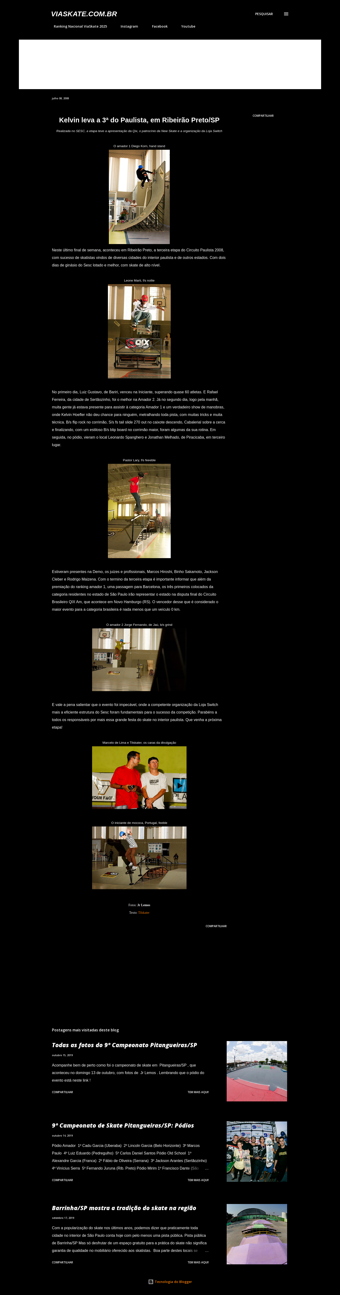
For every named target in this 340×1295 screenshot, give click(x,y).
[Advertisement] (132, 969)
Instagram (126, 26)
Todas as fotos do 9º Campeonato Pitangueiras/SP (124, 1045)
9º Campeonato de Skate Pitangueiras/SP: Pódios (123, 1125)
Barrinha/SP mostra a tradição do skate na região (124, 1208)
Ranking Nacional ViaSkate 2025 (77, 26)
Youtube (185, 26)
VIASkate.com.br (84, 14)
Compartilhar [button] (263, 116)
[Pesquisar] (264, 13)
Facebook (157, 26)
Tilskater (143, 912)
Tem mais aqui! (198, 1092)
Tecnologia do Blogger (170, 1281)
